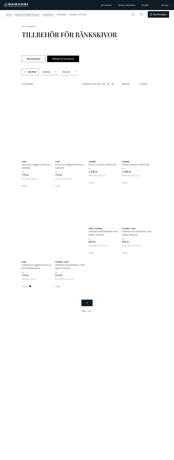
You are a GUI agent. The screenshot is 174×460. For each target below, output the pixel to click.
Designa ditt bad (78, 14)
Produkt (143, 83)
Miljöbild (126, 83)
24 (104, 83)
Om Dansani (106, 5)
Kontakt (145, 5)
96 (112, 83)
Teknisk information (126, 5)
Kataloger (61, 14)
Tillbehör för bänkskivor (63, 58)
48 (108, 83)
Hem (24, 26)
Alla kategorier (34, 58)
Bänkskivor (32, 26)
